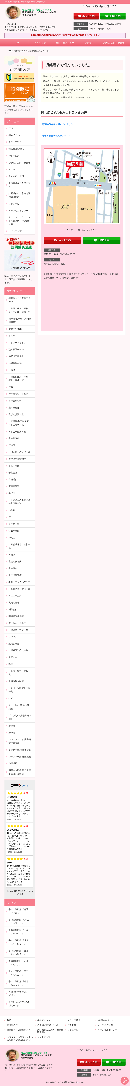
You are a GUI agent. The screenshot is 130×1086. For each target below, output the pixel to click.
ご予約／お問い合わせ (113, 42)
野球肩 (12, 733)
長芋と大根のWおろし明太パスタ (19, 1004)
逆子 (11, 517)
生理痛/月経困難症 (17, 459)
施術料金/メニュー (65, 42)
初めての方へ (40, 42)
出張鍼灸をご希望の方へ (19, 185)
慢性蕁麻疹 (14, 438)
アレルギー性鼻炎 (17, 623)
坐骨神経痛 (14, 407)
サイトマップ (15, 231)
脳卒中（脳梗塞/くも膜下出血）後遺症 (20, 772)
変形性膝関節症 (16, 414)
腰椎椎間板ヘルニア (18, 394)
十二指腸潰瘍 (15, 575)
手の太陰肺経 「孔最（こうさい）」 (19, 932)
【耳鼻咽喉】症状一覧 (19, 589)
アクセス (89, 42)
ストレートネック (17, 342)
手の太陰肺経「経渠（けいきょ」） (18, 911)
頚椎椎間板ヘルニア (18, 349)
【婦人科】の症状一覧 (19, 452)
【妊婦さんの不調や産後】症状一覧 (19, 502)
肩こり (12, 336)
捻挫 (11, 698)
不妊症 (12, 493)
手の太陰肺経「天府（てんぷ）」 (18, 963)
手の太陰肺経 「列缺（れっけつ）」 (19, 921)
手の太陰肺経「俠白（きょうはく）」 (18, 952)
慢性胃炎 (13, 568)
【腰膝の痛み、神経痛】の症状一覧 (18, 378)
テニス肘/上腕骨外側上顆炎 (20, 707)
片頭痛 (12, 370)
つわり (12, 510)
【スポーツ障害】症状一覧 (19, 690)
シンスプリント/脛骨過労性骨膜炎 (20, 741)
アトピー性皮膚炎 (17, 432)
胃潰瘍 (12, 555)
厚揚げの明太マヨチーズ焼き (19, 994)
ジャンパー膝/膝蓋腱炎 (20, 756)
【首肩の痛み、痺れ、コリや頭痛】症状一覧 (19, 310)
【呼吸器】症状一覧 (18, 650)
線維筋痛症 (14, 644)
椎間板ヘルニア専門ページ (19, 300)
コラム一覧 (14, 204)
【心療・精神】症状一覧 (19, 673)
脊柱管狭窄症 (15, 401)
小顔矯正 (13, 763)
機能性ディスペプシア (19, 582)
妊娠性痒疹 (14, 531)
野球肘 (12, 726)
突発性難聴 (14, 602)
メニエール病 (15, 596)
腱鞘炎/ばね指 (15, 329)
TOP (16, 42)
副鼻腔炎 (13, 609)
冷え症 (12, 537)
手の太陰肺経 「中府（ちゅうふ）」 (19, 983)
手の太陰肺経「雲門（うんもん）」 (18, 973)
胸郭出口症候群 (16, 356)
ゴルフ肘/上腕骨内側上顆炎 (20, 717)
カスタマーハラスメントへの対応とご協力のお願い (19, 220)
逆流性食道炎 (15, 561)
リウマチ (13, 637)
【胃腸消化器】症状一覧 (19, 546)
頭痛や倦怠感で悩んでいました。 (58, 124)
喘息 (11, 664)
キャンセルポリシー (18, 210)
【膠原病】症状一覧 (18, 630)
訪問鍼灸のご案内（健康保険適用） (19, 195)
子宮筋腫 (13, 472)
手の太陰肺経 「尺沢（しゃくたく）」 (19, 942)
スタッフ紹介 (15, 142)
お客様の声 (19, 51)
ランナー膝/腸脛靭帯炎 (20, 750)
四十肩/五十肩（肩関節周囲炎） (20, 320)
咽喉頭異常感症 (16, 616)
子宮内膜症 (14, 466)
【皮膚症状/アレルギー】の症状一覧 (19, 423)
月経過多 (13, 479)
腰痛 (11, 387)
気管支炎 (13, 657)
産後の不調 (14, 524)
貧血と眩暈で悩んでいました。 (57, 136)
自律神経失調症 (16, 681)
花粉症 (12, 445)
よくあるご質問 (16, 176)
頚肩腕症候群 (15, 363)
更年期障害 (14, 486)
